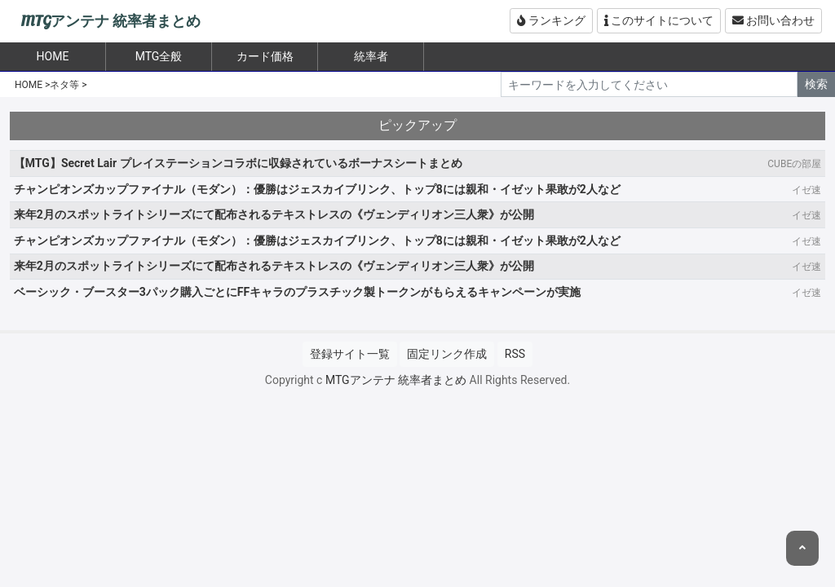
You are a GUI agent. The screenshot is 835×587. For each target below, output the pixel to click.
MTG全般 (159, 56)
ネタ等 (64, 84)
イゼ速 (806, 190)
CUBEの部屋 (794, 164)
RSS (515, 353)
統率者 (371, 56)
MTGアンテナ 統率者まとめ (110, 21)
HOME (28, 84)
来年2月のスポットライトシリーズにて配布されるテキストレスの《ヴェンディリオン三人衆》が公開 (274, 214)
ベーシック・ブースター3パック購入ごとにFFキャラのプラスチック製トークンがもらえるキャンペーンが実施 (297, 291)
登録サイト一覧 (350, 353)
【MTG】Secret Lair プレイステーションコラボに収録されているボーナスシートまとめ (238, 163)
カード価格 (265, 56)
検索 (816, 83)
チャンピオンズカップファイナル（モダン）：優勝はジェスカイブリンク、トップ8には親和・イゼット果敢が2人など (317, 189)
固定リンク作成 (447, 353)
